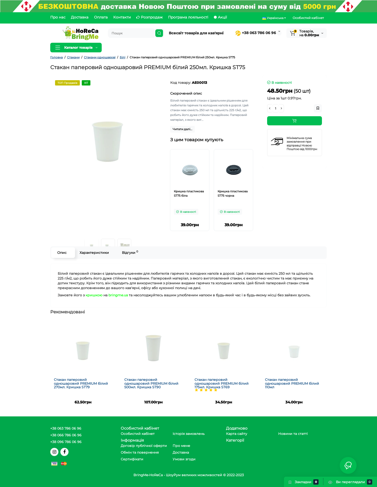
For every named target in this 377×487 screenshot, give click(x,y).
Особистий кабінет (308, 18)
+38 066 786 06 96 (66, 435)
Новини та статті (293, 434)
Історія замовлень (189, 434)
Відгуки (130, 252)
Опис (62, 252)
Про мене (181, 446)
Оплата (101, 17)
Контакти (122, 17)
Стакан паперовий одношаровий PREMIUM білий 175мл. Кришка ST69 (222, 383)
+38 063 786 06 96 (255, 32)
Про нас (57, 17)
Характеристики (94, 252)
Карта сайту (236, 434)
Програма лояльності (188, 17)
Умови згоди (184, 459)
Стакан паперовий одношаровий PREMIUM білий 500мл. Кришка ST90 (151, 383)
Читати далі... (182, 129)
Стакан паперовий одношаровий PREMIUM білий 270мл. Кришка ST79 (81, 383)
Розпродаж (149, 17)
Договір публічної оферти (144, 446)
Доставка (79, 17)
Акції (220, 17)
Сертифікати (132, 459)
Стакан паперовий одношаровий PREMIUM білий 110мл (292, 383)
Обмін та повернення (140, 452)
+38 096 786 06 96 (66, 442)
